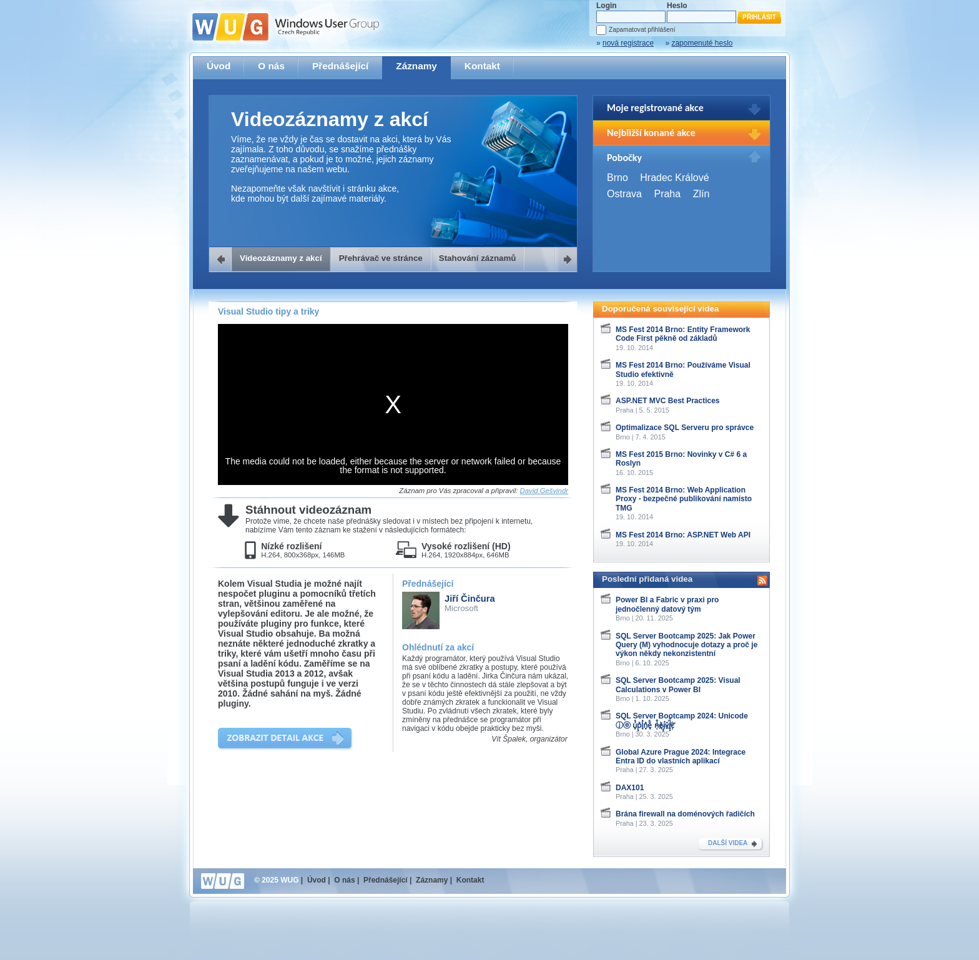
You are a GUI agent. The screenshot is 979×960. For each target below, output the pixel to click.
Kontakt (482, 66)
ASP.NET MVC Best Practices (668, 400)
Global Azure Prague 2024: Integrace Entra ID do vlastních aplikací (680, 756)
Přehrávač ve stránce (381, 258)
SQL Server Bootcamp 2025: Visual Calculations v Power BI (678, 684)
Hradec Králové (674, 177)
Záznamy (416, 66)
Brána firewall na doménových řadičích (685, 814)
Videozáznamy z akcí (281, 258)
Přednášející (340, 66)
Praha (667, 194)
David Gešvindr (544, 490)
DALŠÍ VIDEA (727, 843)
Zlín (701, 194)
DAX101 (630, 787)
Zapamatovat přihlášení (642, 29)
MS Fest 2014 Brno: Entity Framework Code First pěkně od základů (683, 334)
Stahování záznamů (477, 258)
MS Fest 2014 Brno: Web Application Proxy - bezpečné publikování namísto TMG (684, 499)
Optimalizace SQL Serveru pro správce (685, 427)
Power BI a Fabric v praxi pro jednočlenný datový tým (667, 604)
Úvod (218, 66)
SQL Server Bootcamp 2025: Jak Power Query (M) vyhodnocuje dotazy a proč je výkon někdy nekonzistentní (686, 645)
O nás (271, 66)
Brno (617, 177)
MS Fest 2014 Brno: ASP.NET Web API (683, 535)
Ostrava (624, 194)
